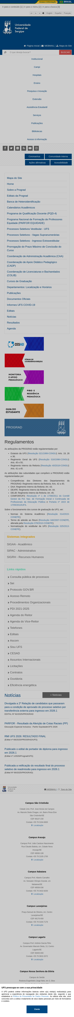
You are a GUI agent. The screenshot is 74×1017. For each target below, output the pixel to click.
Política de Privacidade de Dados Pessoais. (31, 996)
